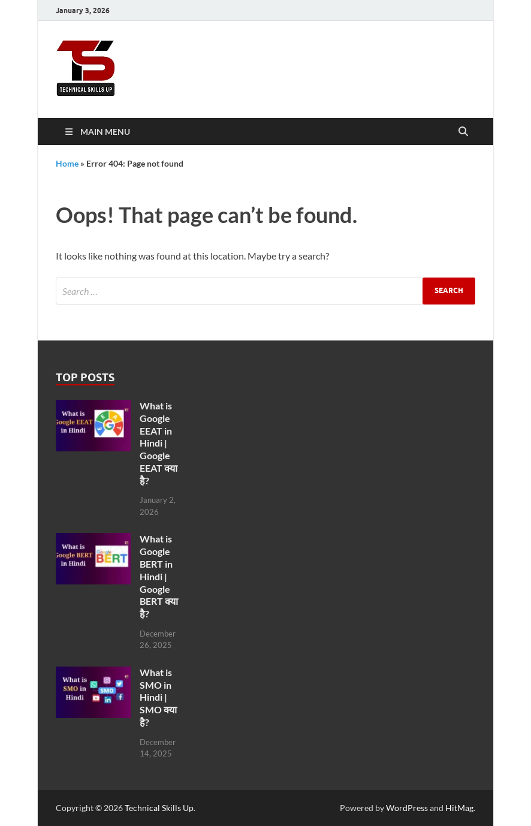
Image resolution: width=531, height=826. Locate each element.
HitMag (459, 808)
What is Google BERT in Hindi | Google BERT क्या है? (159, 576)
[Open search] (463, 132)
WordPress (407, 808)
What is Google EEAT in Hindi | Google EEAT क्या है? (158, 443)
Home (67, 163)
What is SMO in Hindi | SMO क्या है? (158, 697)
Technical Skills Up (159, 808)
